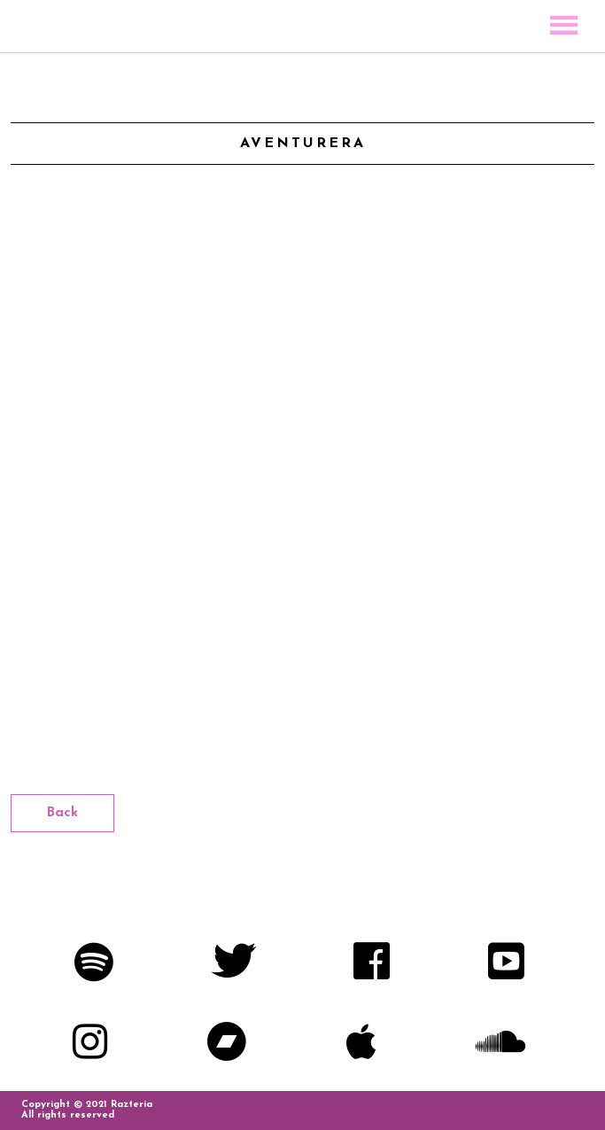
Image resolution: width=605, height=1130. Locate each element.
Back (62, 813)
